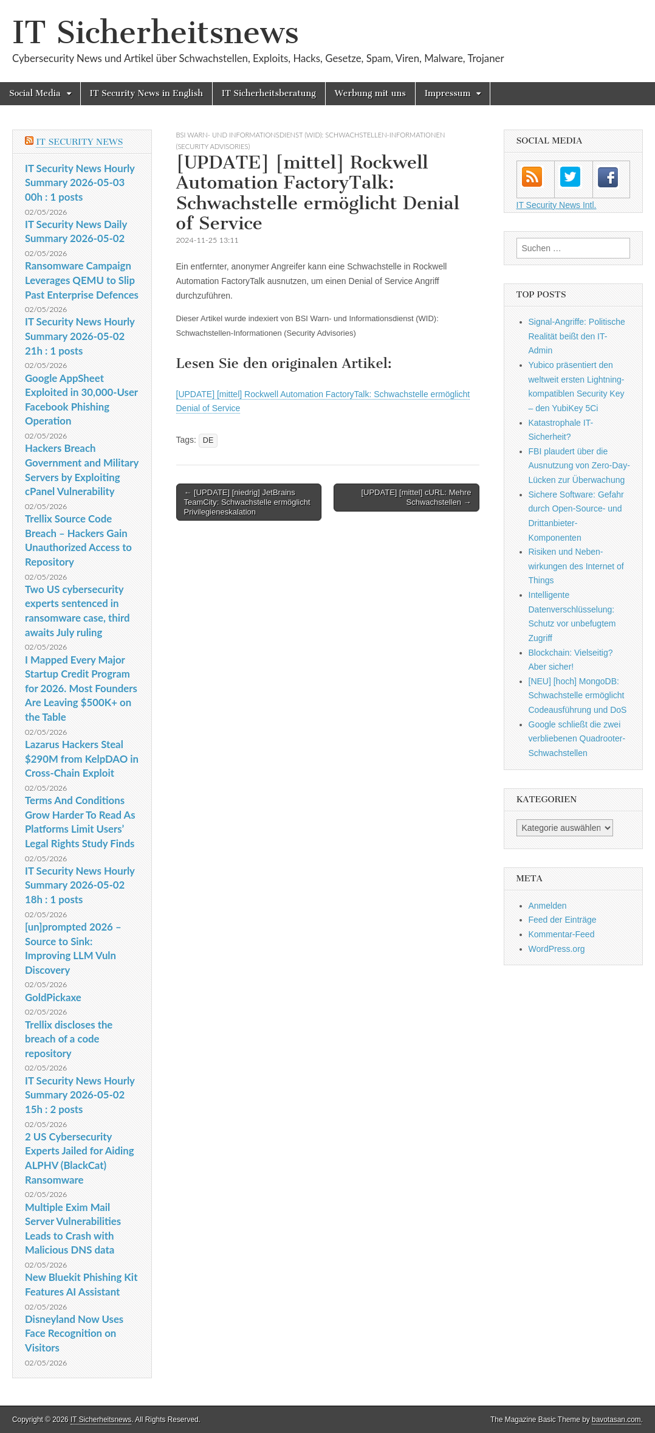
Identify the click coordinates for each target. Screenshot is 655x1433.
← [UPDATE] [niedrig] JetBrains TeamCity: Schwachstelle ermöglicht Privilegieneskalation (247, 502)
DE (208, 440)
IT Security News (79, 142)
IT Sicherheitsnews (155, 32)
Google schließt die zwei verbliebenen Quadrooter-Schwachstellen (577, 739)
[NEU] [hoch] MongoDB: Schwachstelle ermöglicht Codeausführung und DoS (578, 695)
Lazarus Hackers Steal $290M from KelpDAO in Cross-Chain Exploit (82, 758)
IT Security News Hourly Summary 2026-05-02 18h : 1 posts (80, 885)
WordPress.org (557, 949)
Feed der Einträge (563, 920)
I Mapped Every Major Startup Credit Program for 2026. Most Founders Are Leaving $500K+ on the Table (81, 688)
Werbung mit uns (370, 93)
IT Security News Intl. (556, 205)
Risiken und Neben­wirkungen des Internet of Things (576, 566)
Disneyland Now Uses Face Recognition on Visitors (74, 1333)
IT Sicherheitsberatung (269, 93)
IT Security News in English (146, 93)
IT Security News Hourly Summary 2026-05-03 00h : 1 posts (80, 182)
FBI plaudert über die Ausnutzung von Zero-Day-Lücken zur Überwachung (579, 465)
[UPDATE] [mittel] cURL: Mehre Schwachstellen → (416, 497)
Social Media (35, 93)
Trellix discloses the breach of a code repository (68, 1039)
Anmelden (548, 906)
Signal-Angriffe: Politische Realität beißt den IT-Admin (577, 336)
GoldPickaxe (53, 997)
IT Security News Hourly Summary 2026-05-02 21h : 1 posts (80, 335)
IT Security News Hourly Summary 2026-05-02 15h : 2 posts (80, 1095)
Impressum (448, 93)
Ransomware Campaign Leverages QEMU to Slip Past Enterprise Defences (82, 279)
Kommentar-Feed (562, 934)
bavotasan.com (616, 1419)
